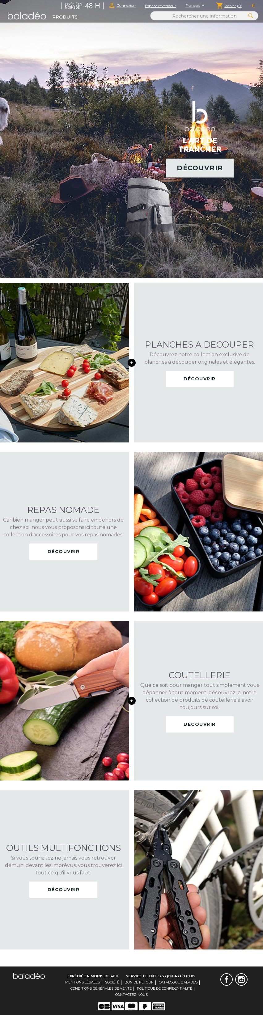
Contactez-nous (131, 994)
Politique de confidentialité (164, 988)
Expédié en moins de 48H (92, 976)
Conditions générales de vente (101, 988)
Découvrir (200, 168)
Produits (65, 17)
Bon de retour (139, 982)
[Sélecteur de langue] (196, 6)
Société (112, 982)
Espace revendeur (160, 5)
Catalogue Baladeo (178, 982)
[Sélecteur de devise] (253, 6)
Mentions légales (82, 982)
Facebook (226, 979)
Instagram (241, 979)
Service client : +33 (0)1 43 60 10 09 (161, 976)
